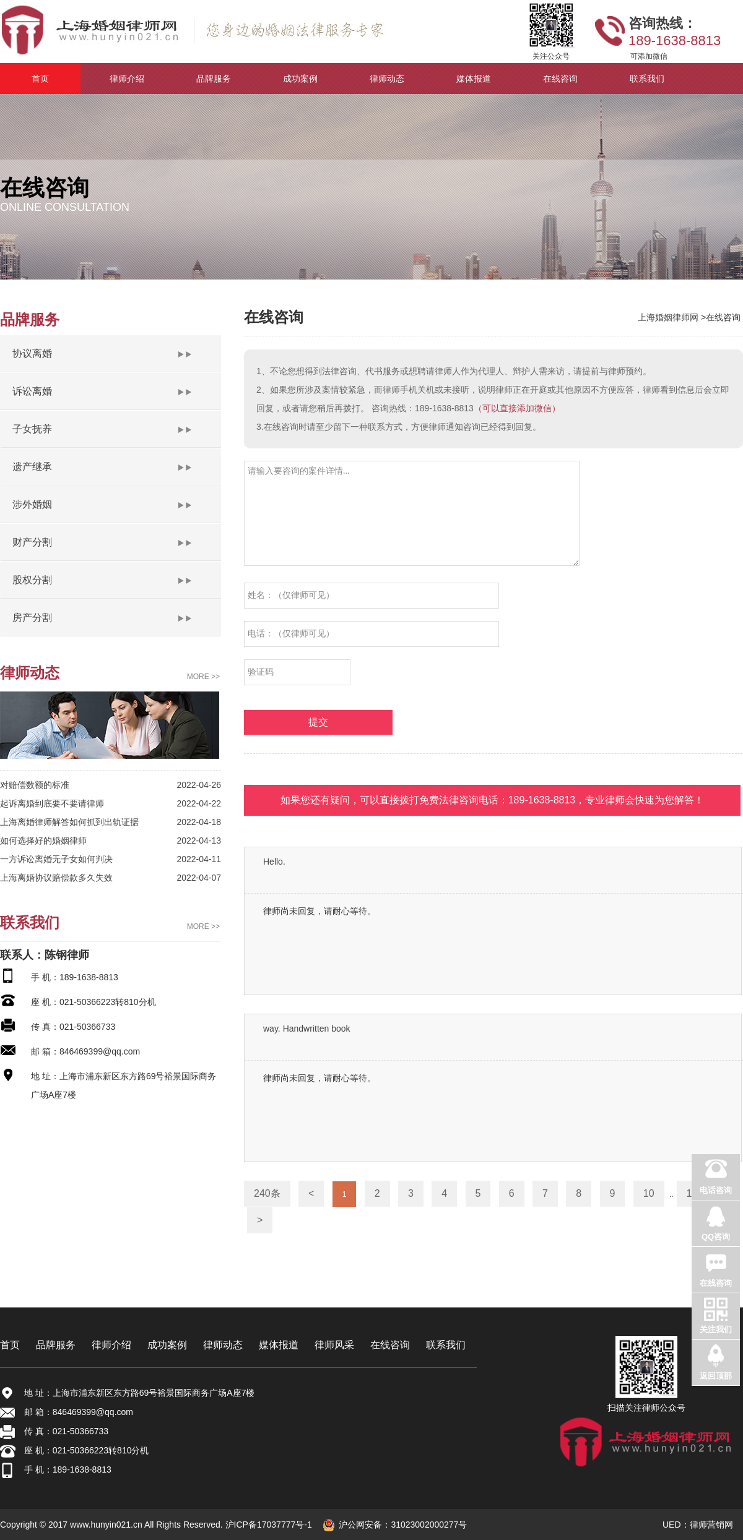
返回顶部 (716, 1375)
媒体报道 (278, 1345)
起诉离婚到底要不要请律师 (52, 803)
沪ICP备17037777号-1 (267, 1524)
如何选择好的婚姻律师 (43, 840)
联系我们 (446, 1345)
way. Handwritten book (306, 1028)
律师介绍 (111, 1345)
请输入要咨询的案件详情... (412, 513)
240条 (267, 1193)
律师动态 (223, 1345)
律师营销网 (711, 1524)
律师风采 (334, 1345)
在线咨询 (390, 1345)
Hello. (274, 861)
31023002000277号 (429, 1524)
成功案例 (167, 1345)
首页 (10, 1345)
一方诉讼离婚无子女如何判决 (56, 859)
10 (648, 1193)
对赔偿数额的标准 (34, 785)
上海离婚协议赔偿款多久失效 (56, 878)
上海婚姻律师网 (669, 317)
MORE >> (203, 676)
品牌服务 (56, 1345)
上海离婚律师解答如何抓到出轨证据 (69, 822)
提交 (318, 722)
